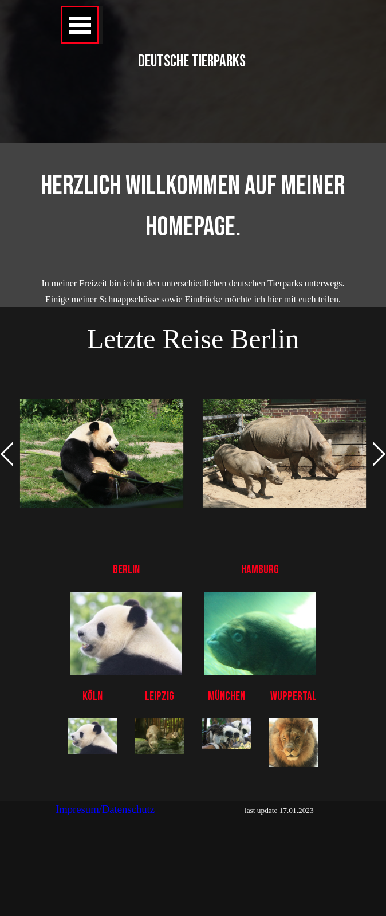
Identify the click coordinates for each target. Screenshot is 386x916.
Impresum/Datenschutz (105, 809)
